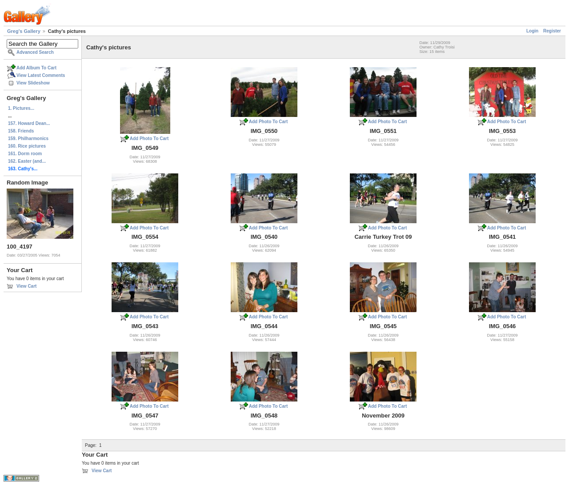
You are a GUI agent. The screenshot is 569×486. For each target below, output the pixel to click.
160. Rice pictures (27, 146)
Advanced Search (35, 52)
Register (552, 30)
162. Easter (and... (27, 161)
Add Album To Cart (36, 67)
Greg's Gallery (23, 31)
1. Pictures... (21, 108)
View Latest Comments (40, 75)
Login (532, 30)
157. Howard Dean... (29, 123)
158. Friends (21, 131)
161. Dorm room (25, 153)
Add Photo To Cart (149, 138)
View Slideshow (33, 82)
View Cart (26, 286)
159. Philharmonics (28, 138)
